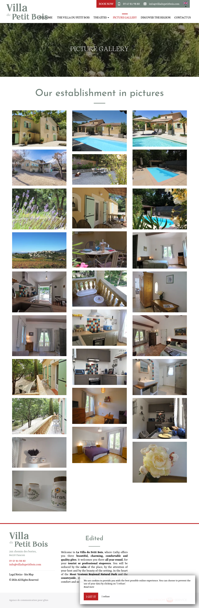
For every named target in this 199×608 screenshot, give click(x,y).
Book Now (106, 4)
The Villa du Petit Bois (73, 17)
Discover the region (156, 17)
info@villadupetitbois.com (164, 4)
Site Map (29, 574)
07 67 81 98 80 (131, 4)
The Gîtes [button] (101, 17)
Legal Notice (15, 574)
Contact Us (182, 17)
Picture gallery (125, 17)
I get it (91, 596)
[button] (185, 4)
